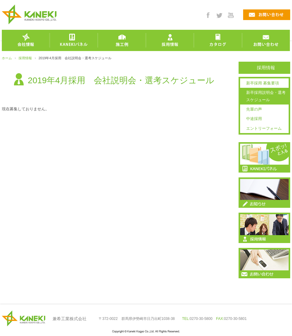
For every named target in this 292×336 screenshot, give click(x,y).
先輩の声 (254, 109)
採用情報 (25, 58)
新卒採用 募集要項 (262, 83)
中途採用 (254, 118)
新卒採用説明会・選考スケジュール (266, 96)
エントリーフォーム (264, 128)
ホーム (7, 58)
